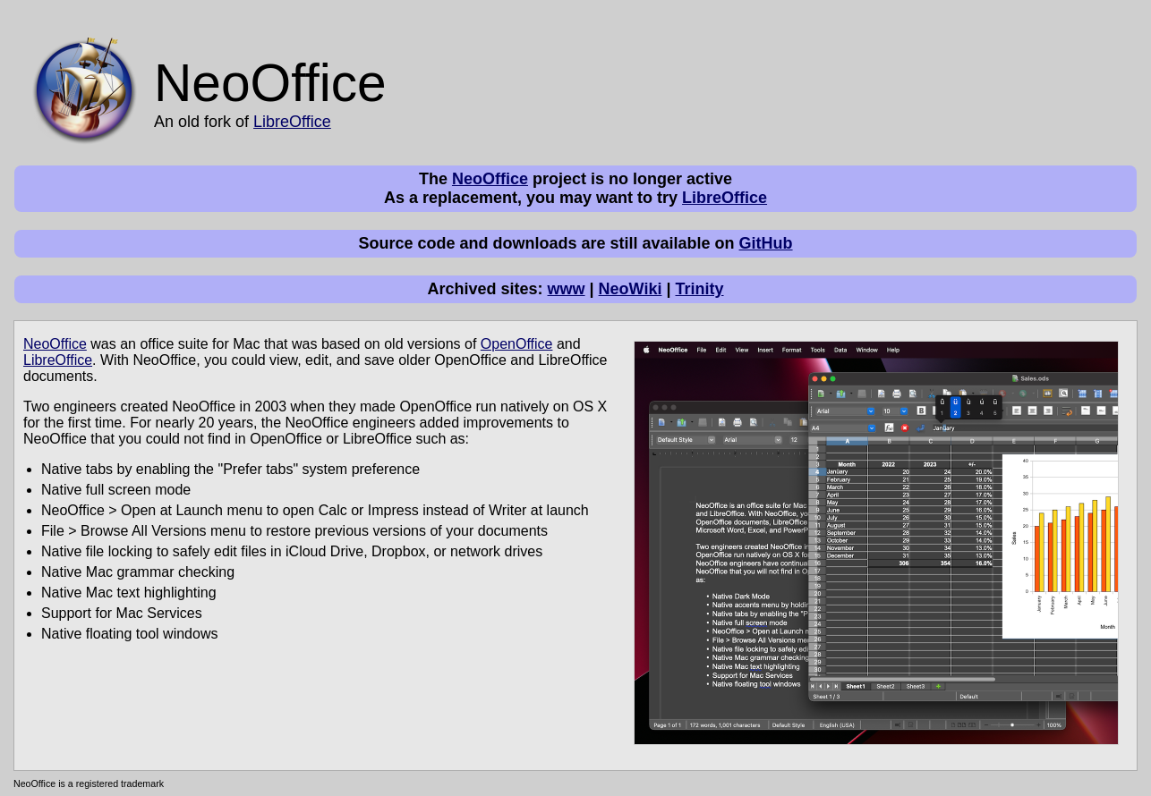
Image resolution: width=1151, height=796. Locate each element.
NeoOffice (490, 179)
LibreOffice (292, 122)
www (566, 289)
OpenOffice (517, 343)
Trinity (700, 289)
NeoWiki (630, 289)
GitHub (766, 243)
